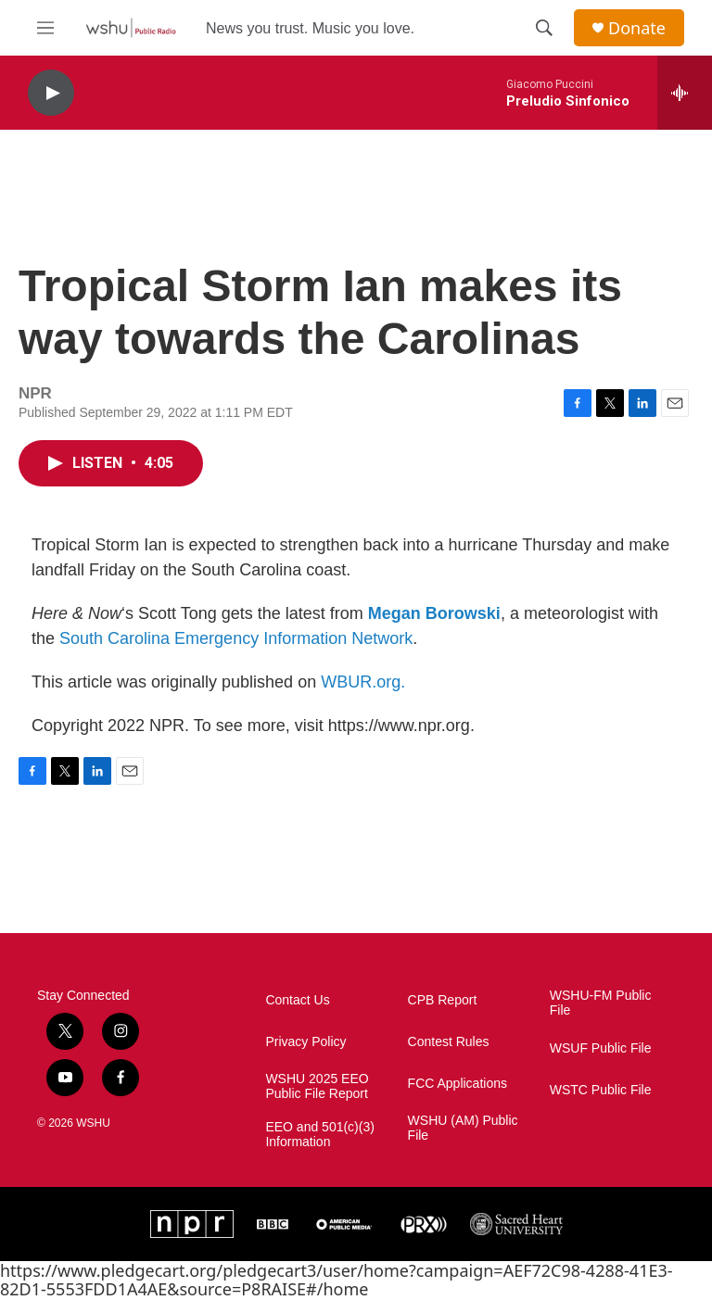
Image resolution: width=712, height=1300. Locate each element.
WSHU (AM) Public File (463, 1128)
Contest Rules (449, 1042)
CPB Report (442, 1000)
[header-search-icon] (544, 27)
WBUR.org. (363, 682)
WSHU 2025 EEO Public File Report (316, 1086)
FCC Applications (457, 1084)
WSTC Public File (601, 1090)
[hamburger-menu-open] (45, 27)
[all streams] (684, 93)
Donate (637, 28)
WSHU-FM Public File (601, 1003)
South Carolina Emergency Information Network (236, 638)
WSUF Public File (601, 1048)
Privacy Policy (305, 1042)
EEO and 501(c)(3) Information (320, 1134)
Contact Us (297, 1000)
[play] (51, 93)
